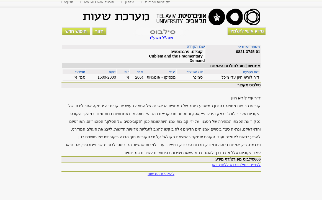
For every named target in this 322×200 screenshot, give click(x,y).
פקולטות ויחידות (158, 2)
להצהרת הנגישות (161, 174)
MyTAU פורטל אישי (99, 2)
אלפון (129, 2)
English (67, 2)
